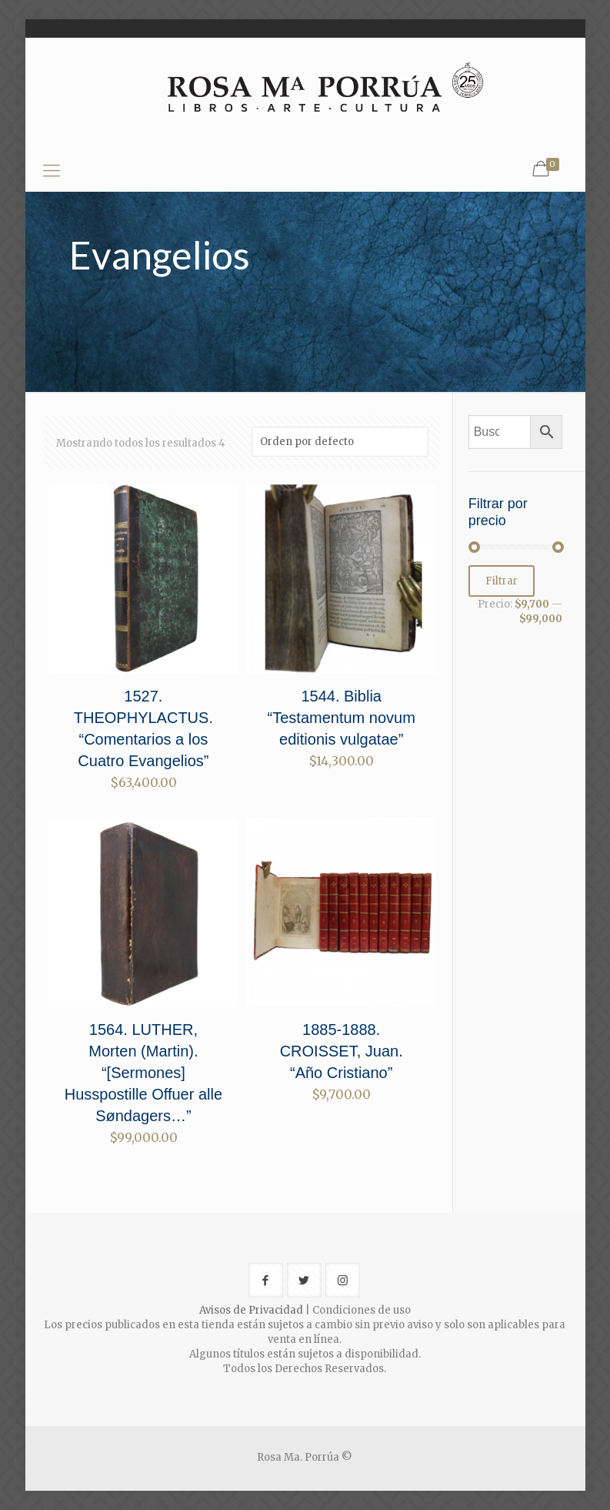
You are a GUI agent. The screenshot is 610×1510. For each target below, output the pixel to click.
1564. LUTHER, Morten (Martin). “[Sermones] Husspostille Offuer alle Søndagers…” (143, 1072)
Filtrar (501, 581)
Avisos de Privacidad (251, 1310)
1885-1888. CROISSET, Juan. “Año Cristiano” (341, 1051)
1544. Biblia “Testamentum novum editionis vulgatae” (341, 718)
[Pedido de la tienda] (340, 442)
